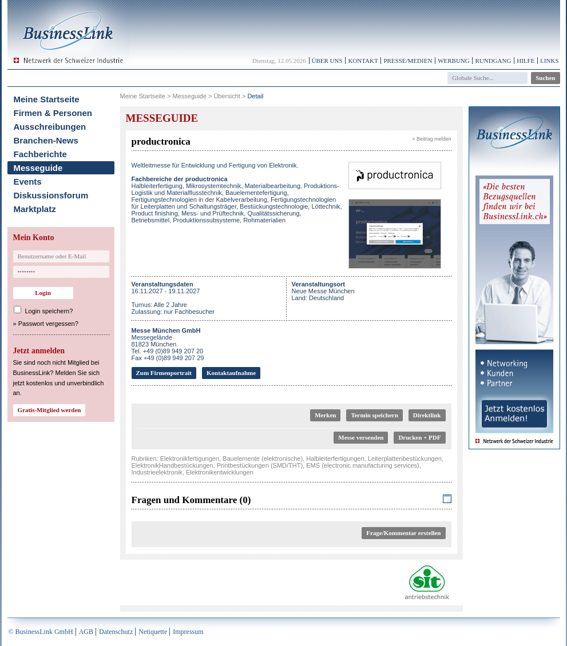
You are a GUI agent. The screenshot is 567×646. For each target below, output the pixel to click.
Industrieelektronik (157, 472)
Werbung (454, 60)
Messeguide (38, 168)
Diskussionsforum (51, 195)
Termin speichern (374, 415)
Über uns (327, 60)
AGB (86, 632)
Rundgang (493, 60)
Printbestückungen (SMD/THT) (260, 465)
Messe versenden (360, 437)
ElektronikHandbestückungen (172, 465)
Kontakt (363, 60)
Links (549, 60)
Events (28, 181)
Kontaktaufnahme (231, 372)
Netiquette (152, 632)
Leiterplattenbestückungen (405, 458)
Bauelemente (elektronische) (263, 458)
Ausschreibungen (50, 126)
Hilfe (525, 60)
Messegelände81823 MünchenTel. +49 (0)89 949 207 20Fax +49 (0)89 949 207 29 (168, 344)
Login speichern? (49, 311)
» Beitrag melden (431, 139)
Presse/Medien (407, 60)
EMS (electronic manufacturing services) (362, 465)
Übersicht (226, 96)
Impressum (188, 632)
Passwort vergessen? (48, 323)
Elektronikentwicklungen (219, 472)
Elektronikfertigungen (189, 458)
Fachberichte (40, 154)
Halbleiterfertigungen (335, 458)
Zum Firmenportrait (164, 372)
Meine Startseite (47, 99)
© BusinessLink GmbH (41, 632)
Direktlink (427, 415)
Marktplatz (35, 209)
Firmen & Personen (53, 113)
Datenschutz (116, 632)
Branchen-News (46, 140)
